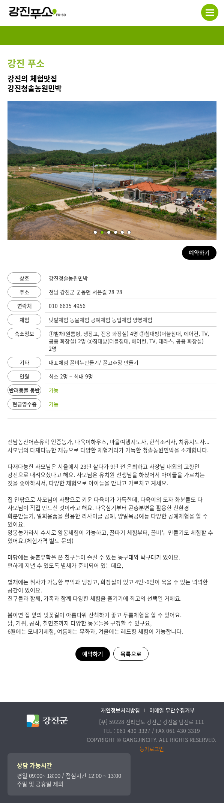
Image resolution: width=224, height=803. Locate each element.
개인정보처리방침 (120, 710)
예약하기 (199, 252)
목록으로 (130, 654)
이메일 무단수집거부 (172, 710)
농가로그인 (152, 748)
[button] (95, 232)
